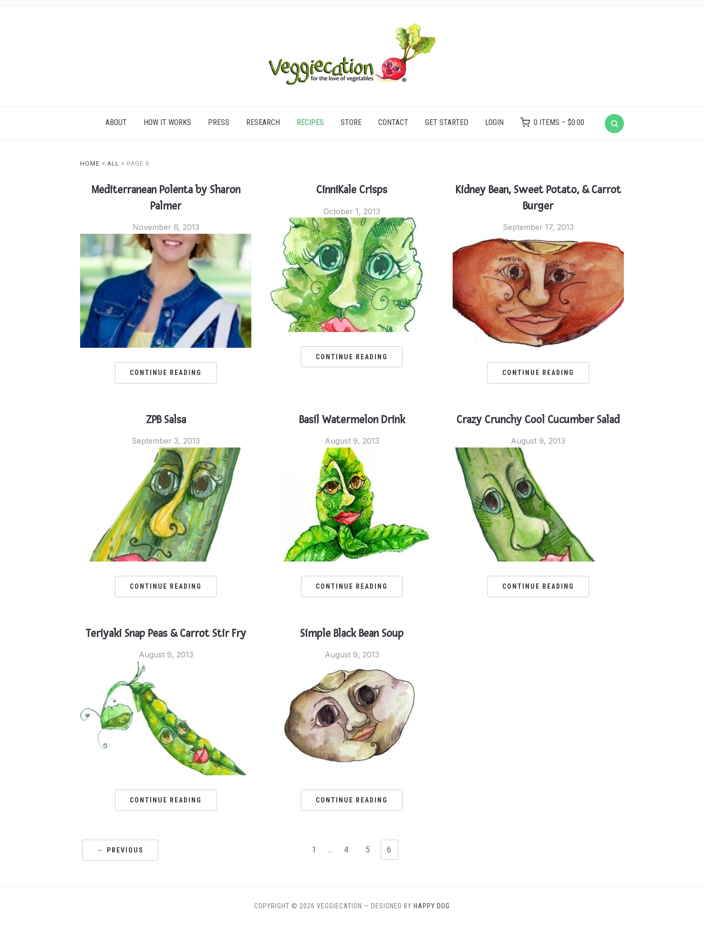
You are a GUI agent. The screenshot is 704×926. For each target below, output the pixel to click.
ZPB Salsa (166, 420)
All (113, 163)
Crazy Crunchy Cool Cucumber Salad (538, 420)
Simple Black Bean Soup (352, 633)
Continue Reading (166, 372)
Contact (393, 122)
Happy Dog (432, 906)
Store (351, 122)
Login (494, 122)
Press (218, 122)
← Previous (120, 850)
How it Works (167, 122)
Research (263, 122)
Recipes (310, 122)
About (116, 122)
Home (90, 163)
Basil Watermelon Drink (352, 420)
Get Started (446, 122)
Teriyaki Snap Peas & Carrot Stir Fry (165, 633)
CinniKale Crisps (351, 190)
